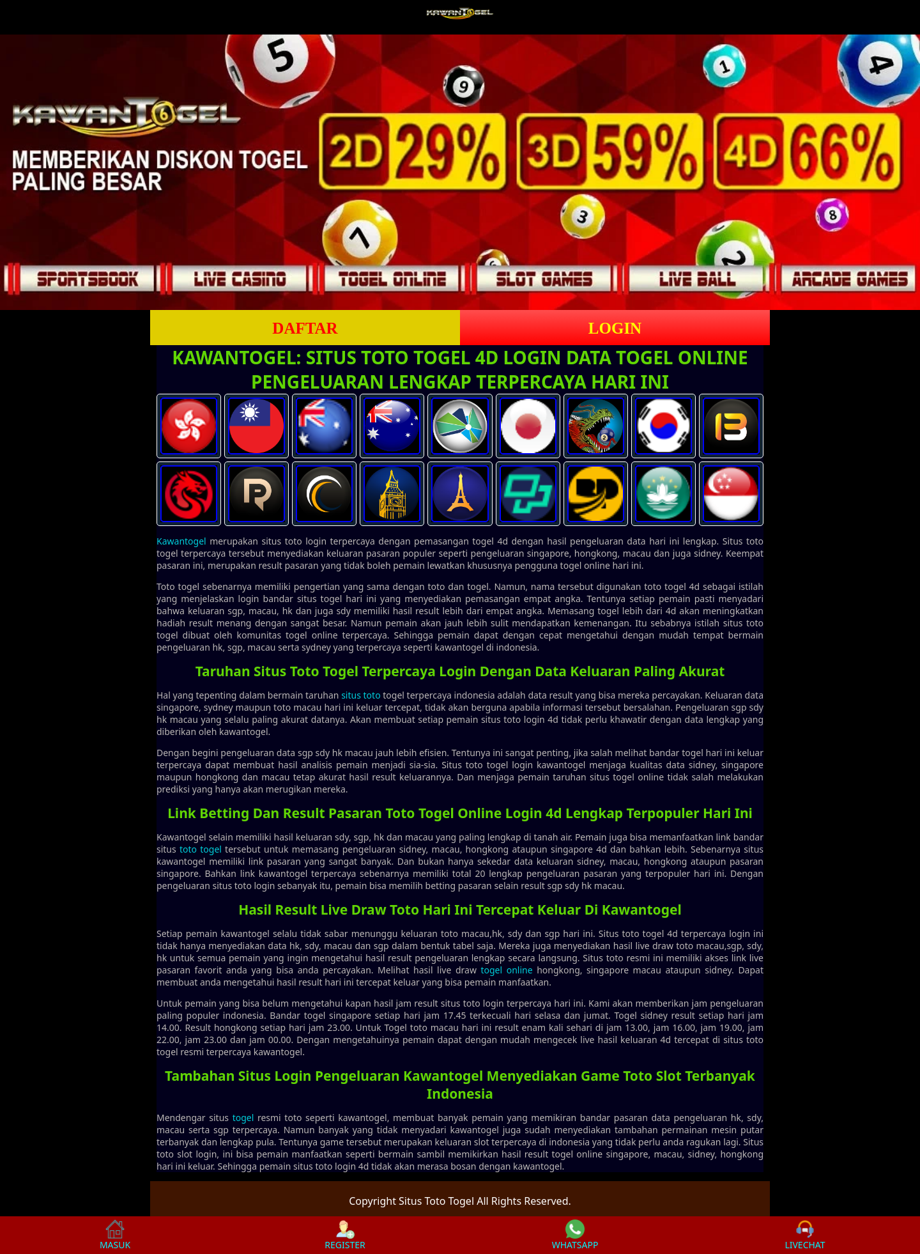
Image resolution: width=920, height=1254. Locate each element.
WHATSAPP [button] (575, 1235)
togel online (506, 970)
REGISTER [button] (345, 1235)
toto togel (201, 849)
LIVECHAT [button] (805, 1235)
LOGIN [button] (614, 328)
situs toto (360, 695)
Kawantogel (181, 541)
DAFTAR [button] (304, 328)
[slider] (460, 172)
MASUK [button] (115, 1235)
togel (243, 1117)
